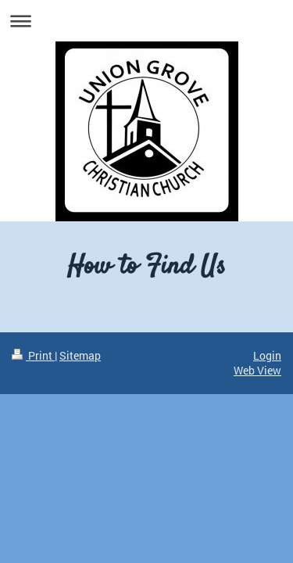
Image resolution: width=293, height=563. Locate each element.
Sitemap (80, 355)
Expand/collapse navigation (146, 21)
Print (33, 355)
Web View (257, 370)
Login (267, 355)
